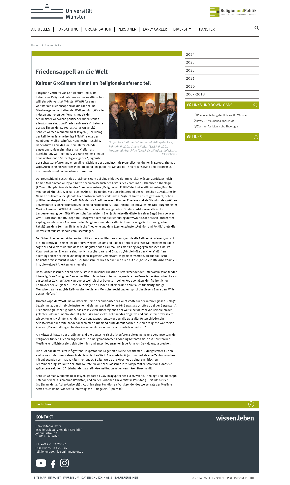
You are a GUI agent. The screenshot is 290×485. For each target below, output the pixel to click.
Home (34, 45)
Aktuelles (40, 30)
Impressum (71, 477)
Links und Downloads (212, 105)
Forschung (68, 30)
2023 (190, 62)
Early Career (155, 30)
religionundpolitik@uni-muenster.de (59, 451)
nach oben (43, 404)
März (58, 45)
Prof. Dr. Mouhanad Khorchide (215, 121)
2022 (190, 70)
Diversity (182, 30)
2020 (190, 86)
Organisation (98, 30)
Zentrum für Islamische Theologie (217, 126)
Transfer (206, 30)
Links (197, 137)
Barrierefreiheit (126, 477)
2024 (190, 54)
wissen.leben (235, 418)
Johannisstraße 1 (46, 433)
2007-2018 (195, 94)
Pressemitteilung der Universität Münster (222, 115)
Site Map (40, 477)
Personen (127, 30)
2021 (190, 78)
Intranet (54, 477)
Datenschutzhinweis (96, 477)
